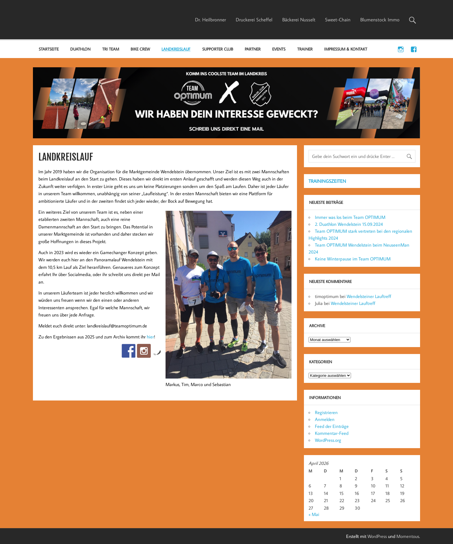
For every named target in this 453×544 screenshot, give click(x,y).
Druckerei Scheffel (254, 19)
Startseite (49, 49)
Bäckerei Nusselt (298, 19)
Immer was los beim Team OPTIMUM (350, 217)
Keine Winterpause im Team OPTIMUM (353, 259)
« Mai (314, 514)
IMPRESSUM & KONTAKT (345, 49)
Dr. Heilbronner (210, 19)
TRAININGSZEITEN (327, 181)
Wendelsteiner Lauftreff (369, 296)
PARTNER (253, 49)
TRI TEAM (110, 49)
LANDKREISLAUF (175, 49)
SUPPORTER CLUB (217, 49)
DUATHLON (80, 49)
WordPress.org (328, 440)
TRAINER (305, 49)
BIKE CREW (140, 49)
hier (150, 337)
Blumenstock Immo (380, 19)
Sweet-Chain (337, 19)
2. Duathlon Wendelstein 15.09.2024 (349, 224)
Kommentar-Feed (331, 433)
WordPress (377, 536)
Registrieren (326, 412)
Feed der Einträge (332, 426)
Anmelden (325, 419)
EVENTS (278, 49)
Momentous (407, 536)
